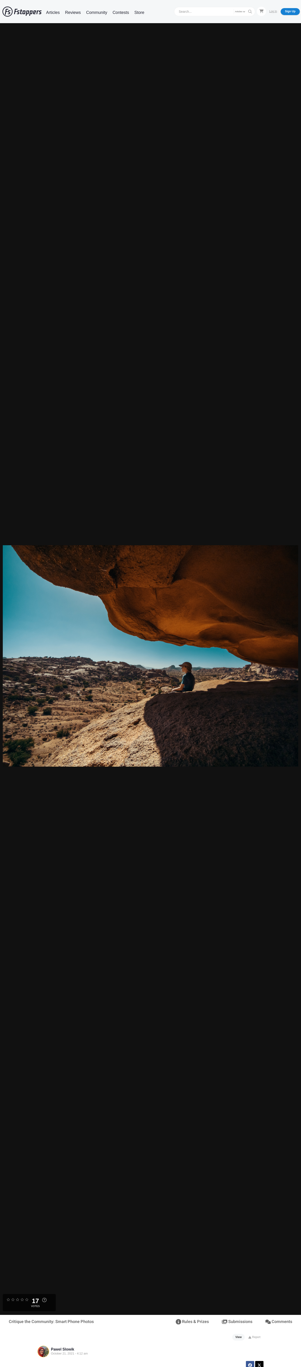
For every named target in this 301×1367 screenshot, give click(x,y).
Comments (278, 1322)
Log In (273, 11)
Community (96, 12)
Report (254, 1337)
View (238, 1337)
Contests (121, 12)
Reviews (73, 12)
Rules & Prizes (192, 1322)
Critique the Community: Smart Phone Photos (51, 1322)
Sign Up (290, 11)
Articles (53, 12)
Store (139, 12)
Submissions (237, 1322)
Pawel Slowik (62, 1349)
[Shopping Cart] (261, 11)
